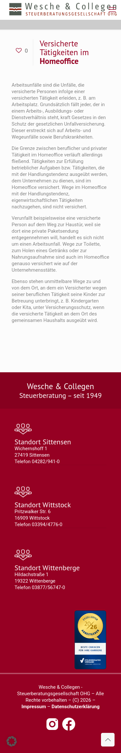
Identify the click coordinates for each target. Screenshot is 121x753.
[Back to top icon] (108, 740)
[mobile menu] (112, 9)
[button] (11, 741)
